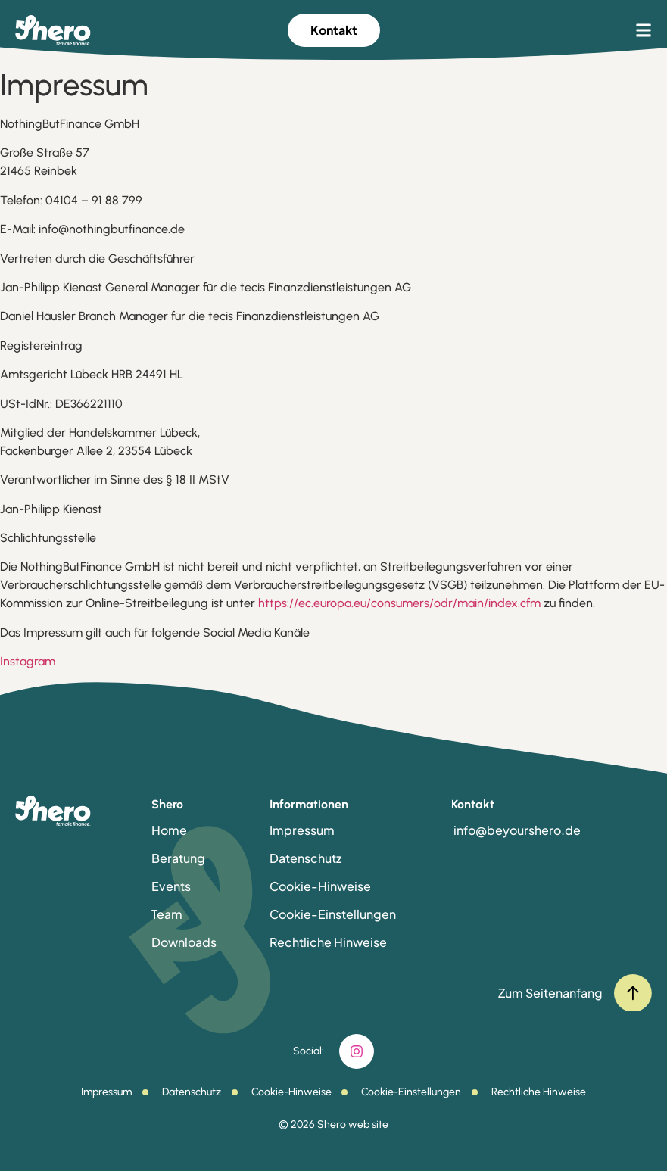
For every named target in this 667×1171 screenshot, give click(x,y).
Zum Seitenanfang (550, 993)
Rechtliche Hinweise (328, 942)
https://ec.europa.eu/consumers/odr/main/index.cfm (401, 603)
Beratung (178, 858)
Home (169, 830)
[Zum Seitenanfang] (633, 993)
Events (171, 886)
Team (166, 914)
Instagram (27, 661)
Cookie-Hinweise (320, 886)
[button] (643, 30)
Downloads (184, 942)
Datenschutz (305, 858)
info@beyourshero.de (516, 830)
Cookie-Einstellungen (333, 914)
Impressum (302, 830)
